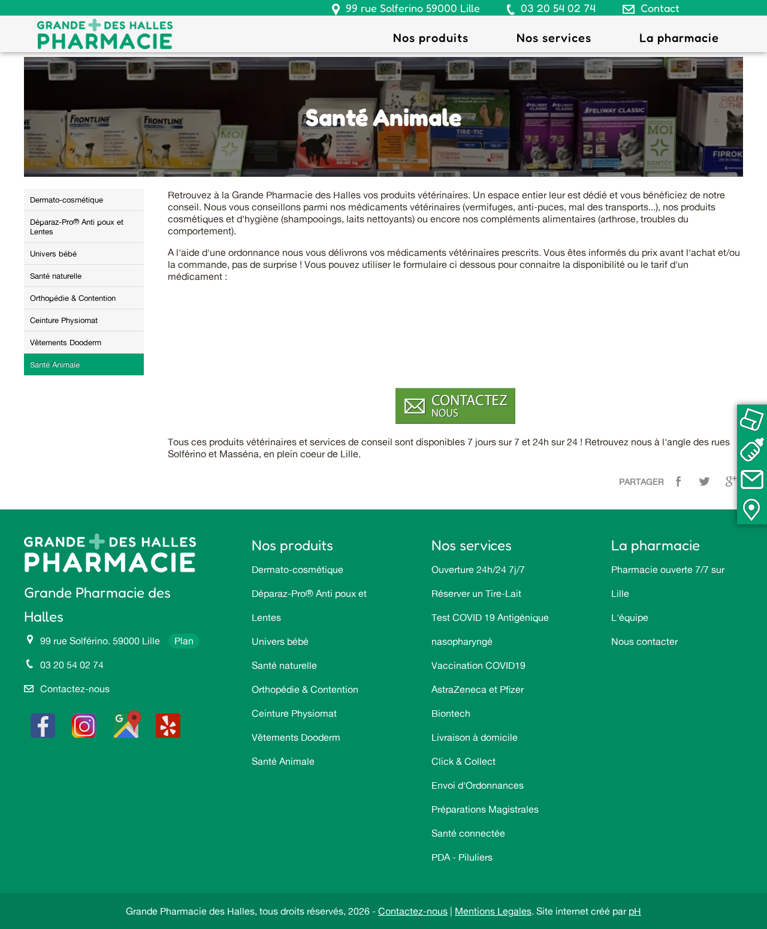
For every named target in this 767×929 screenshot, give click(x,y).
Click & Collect (463, 761)
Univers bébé (53, 253)
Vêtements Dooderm (65, 342)
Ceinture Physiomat (64, 320)
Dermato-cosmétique (66, 199)
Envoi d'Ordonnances (477, 785)
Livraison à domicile (474, 737)
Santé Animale (55, 364)
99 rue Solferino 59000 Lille (413, 7)
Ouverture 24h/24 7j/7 (478, 569)
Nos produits (431, 38)
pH (635, 911)
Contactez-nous (75, 689)
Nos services (554, 38)
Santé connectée (468, 833)
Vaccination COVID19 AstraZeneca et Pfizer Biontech (478, 689)
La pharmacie (679, 38)
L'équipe (629, 617)
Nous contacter (644, 641)
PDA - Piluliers (462, 857)
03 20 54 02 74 (558, 7)
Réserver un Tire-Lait (476, 593)
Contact (660, 7)
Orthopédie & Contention (73, 298)
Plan (184, 641)
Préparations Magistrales (485, 809)
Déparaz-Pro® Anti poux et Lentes (76, 226)
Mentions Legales (493, 911)
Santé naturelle (55, 275)
